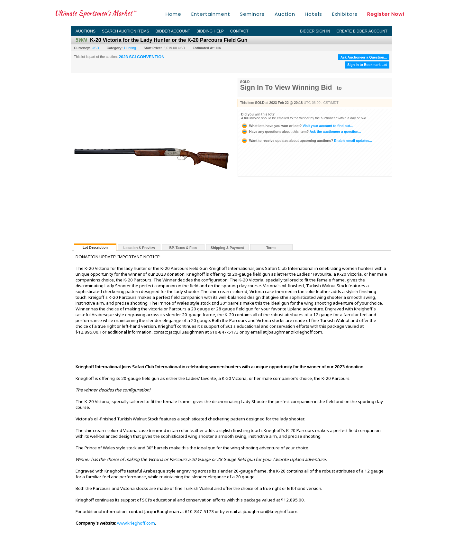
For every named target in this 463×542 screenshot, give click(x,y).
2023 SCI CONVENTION (141, 57)
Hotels (313, 14)
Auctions (85, 31)
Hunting (130, 48)
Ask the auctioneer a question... (301, 131)
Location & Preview (139, 248)
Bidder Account (173, 31)
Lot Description (95, 247)
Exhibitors (345, 14)
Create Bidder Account (362, 31)
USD (95, 48)
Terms (271, 248)
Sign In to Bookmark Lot (367, 65)
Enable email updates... (306, 140)
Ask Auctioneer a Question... (363, 57)
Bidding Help (210, 31)
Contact (239, 31)
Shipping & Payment (227, 248)
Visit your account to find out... (297, 126)
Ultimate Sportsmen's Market (96, 13)
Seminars (252, 14)
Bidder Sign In (315, 31)
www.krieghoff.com (136, 523)
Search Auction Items (125, 31)
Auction (285, 14)
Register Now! (385, 14)
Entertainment (210, 14)
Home (173, 14)
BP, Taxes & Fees (183, 248)
